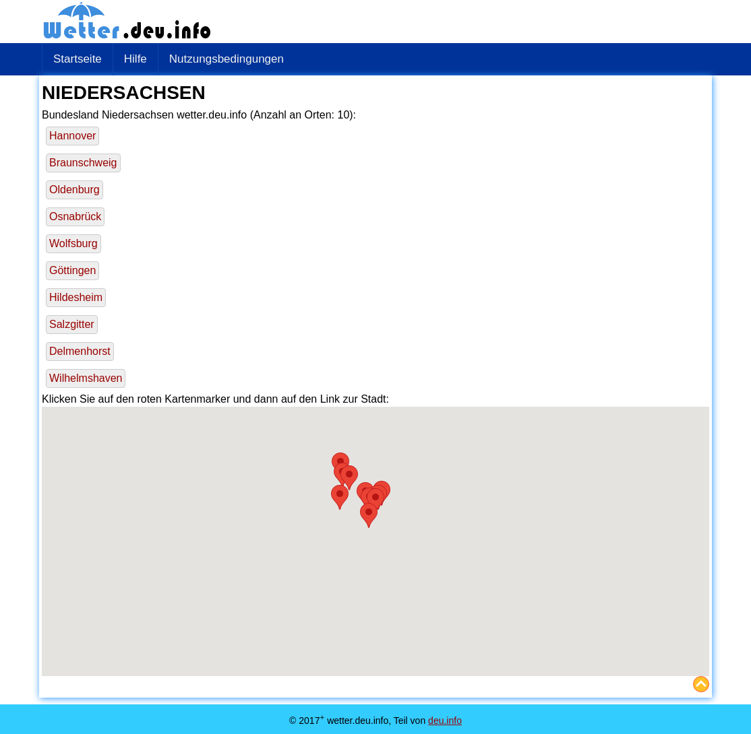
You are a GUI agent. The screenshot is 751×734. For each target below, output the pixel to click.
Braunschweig (83, 162)
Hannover (72, 135)
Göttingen (72, 270)
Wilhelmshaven (85, 378)
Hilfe (135, 59)
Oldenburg (74, 189)
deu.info (445, 720)
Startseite (77, 59)
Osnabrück (75, 216)
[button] (340, 497)
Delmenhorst (80, 351)
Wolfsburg (73, 243)
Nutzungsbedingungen (226, 59)
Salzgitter (71, 324)
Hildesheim (75, 297)
